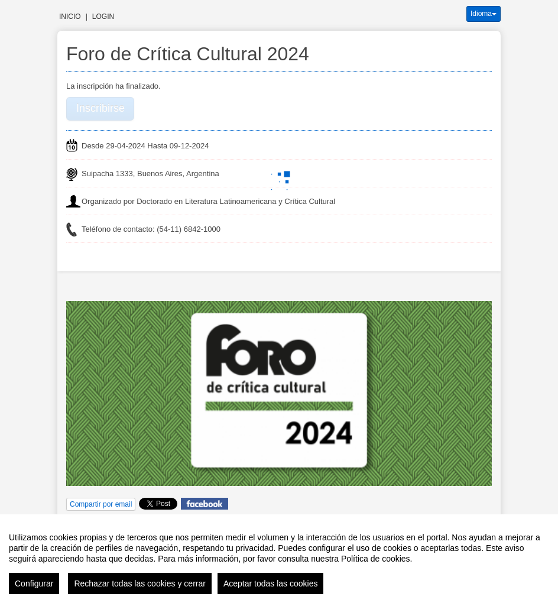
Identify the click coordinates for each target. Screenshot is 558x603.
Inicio (70, 16)
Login (103, 16)
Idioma (484, 13)
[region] (279, 558)
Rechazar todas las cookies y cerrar (140, 583)
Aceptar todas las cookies (270, 583)
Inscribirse (100, 108)
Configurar (34, 583)
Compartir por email (101, 504)
